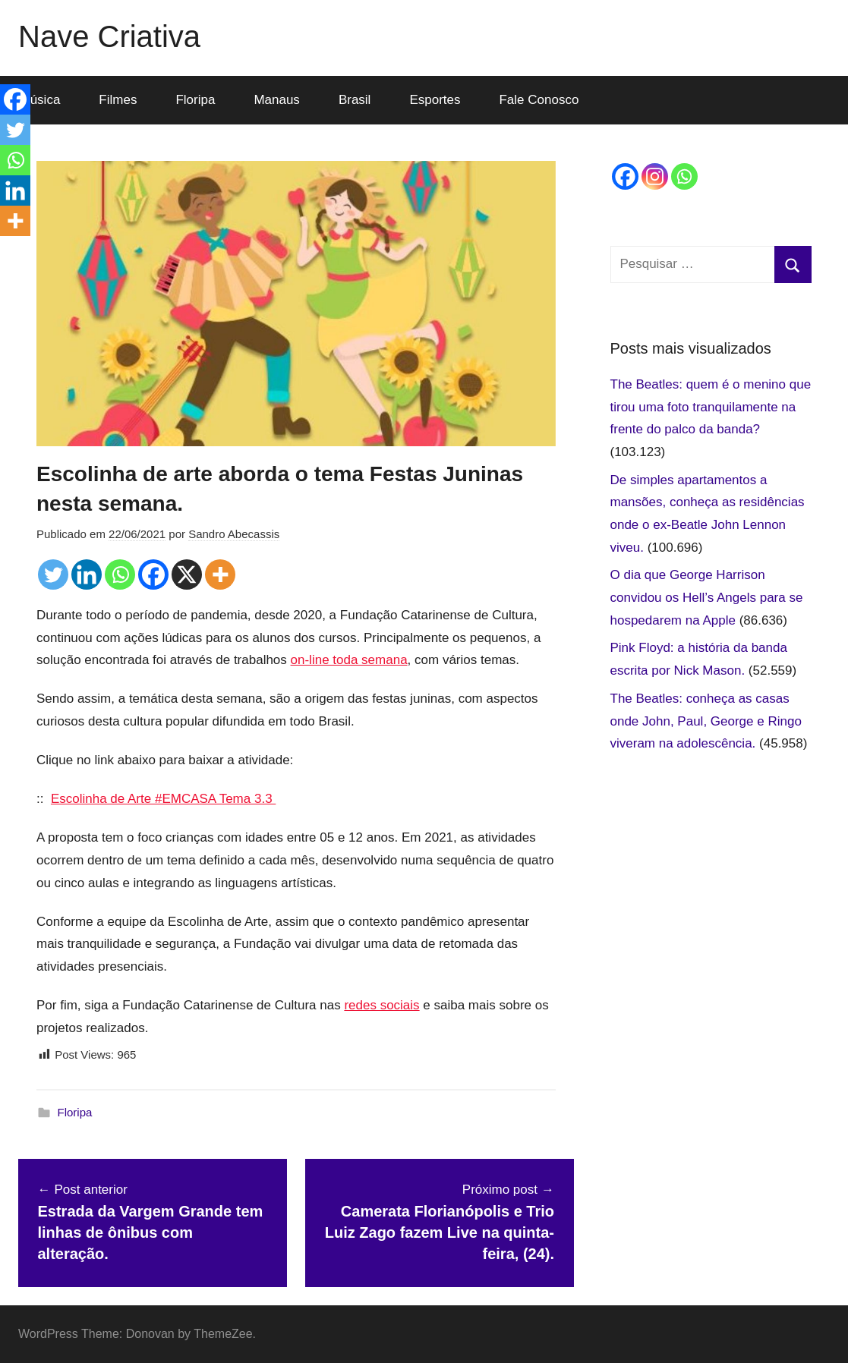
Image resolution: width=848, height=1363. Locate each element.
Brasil (355, 100)
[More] (220, 574)
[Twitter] (53, 574)
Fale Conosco (538, 100)
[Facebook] (153, 574)
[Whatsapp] (120, 574)
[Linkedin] (86, 574)
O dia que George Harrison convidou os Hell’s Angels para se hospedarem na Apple (706, 598)
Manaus (276, 100)
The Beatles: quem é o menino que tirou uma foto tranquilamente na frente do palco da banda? (711, 407)
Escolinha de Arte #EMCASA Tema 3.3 (163, 799)
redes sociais (381, 1005)
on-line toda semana (349, 660)
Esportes (434, 100)
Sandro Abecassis (233, 533)
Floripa (195, 100)
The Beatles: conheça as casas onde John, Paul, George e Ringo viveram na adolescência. (706, 721)
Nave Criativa (109, 36)
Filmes (118, 100)
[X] (187, 574)
